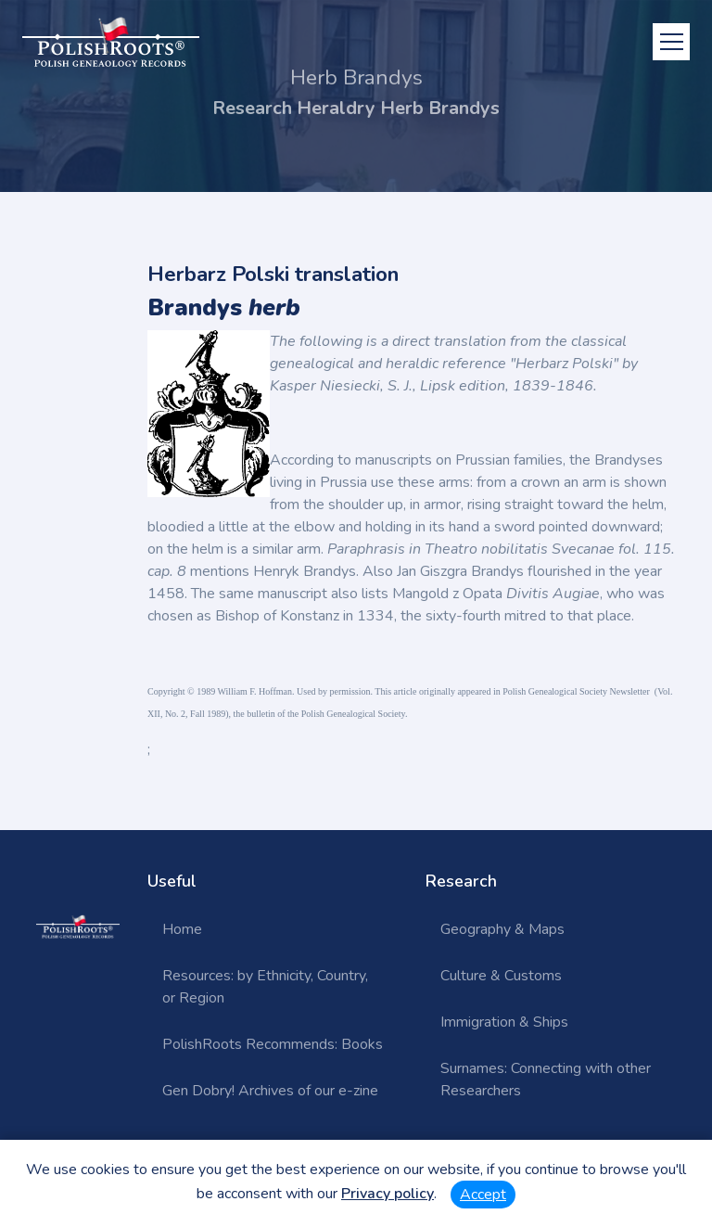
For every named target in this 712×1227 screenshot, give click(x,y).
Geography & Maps (502, 929)
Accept (483, 1194)
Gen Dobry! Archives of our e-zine (270, 1090)
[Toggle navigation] (671, 41)
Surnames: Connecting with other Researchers (545, 1079)
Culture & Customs (501, 975)
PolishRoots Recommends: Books (272, 1044)
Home (182, 929)
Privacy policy (387, 1193)
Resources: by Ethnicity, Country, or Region (265, 986)
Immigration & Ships (504, 1022)
